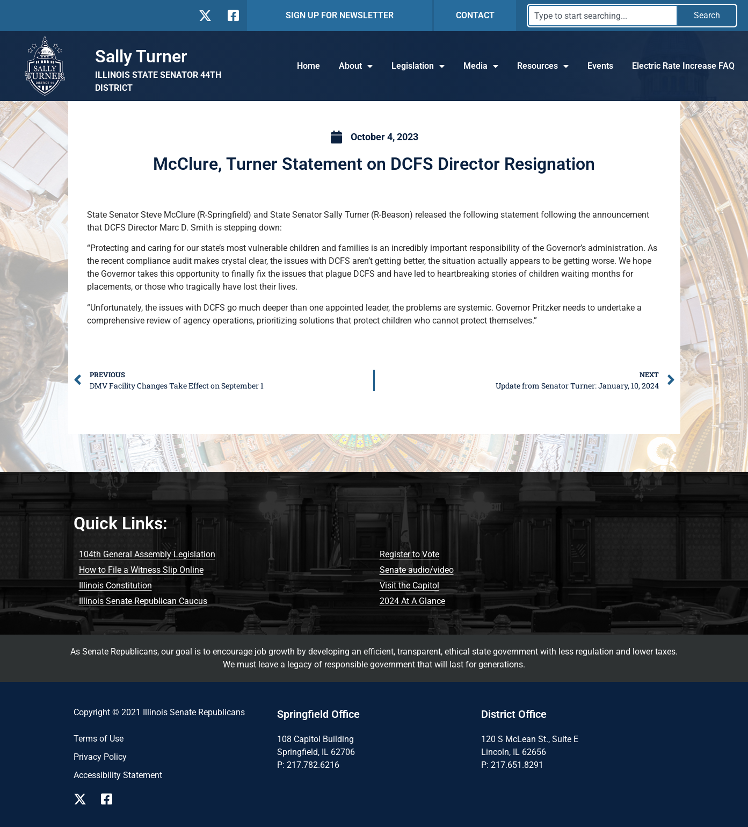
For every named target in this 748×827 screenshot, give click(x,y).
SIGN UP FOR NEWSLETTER (340, 15)
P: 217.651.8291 (512, 765)
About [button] (356, 66)
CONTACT (475, 15)
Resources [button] (543, 66)
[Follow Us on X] (204, 15)
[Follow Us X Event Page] (83, 799)
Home (308, 66)
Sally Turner (141, 56)
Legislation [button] (418, 66)
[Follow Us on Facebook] (232, 15)
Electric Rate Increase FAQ (683, 66)
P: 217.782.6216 (308, 765)
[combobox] (603, 15)
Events (600, 66)
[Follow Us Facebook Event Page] (110, 799)
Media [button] (480, 66)
